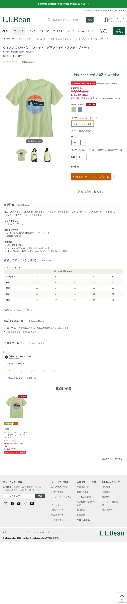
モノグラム (56, 505)
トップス (26, 39)
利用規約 (81, 510)
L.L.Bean (6, 39)
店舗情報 (86, 10)
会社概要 (106, 487)
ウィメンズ (18, 31)
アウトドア (44, 31)
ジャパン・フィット (83, 124)
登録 (40, 496)
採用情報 (106, 497)
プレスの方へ (108, 510)
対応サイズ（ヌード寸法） (83, 150)
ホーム (81, 31)
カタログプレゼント (60, 520)
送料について (57, 510)
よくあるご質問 (84, 497)
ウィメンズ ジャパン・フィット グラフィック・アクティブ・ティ (15, 435)
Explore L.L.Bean (103, 31)
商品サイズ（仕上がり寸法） (110, 150)
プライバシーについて (35, 532)
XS (75, 142)
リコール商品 (83, 520)
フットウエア (58, 31)
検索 (90, 20)
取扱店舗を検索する (92, 191)
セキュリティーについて (13, 532)
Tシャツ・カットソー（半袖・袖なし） (47, 39)
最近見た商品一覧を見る (112, 459)
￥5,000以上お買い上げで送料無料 (101, 74)
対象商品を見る (77, 88)
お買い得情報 (57, 492)
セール (91, 31)
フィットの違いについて (82, 131)
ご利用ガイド (83, 487)
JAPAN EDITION (119, 31)
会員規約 (81, 515)
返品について (57, 515)
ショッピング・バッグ (91, 176)
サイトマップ (52, 532)
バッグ (71, 31)
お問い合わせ (83, 492)
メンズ (5, 31)
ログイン (118, 10)
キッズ (32, 31)
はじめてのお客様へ (60, 487)
